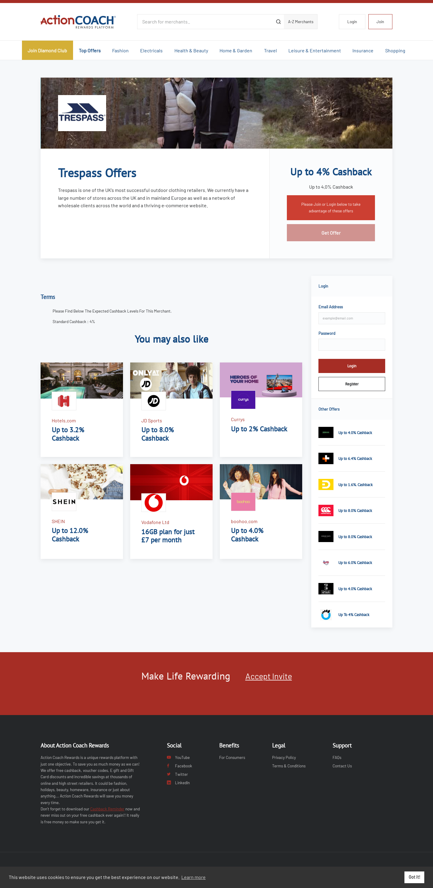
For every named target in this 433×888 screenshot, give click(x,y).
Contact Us (342, 765)
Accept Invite (268, 676)
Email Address (330, 306)
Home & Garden (236, 50)
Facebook (179, 765)
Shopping (395, 50)
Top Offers (90, 50)
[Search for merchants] (205, 21)
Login (352, 21)
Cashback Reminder (107, 808)
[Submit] (278, 21)
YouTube (178, 757)
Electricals (151, 50)
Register (351, 384)
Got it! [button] (414, 877)
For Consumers (232, 757)
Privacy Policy (284, 757)
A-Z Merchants (300, 21)
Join (380, 21)
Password (326, 333)
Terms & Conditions (289, 765)
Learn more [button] (193, 877)
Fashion (120, 50)
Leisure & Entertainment (314, 50)
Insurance (362, 50)
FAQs (337, 757)
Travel (270, 50)
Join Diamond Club (47, 50)
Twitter (177, 774)
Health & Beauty (191, 50)
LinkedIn (178, 782)
